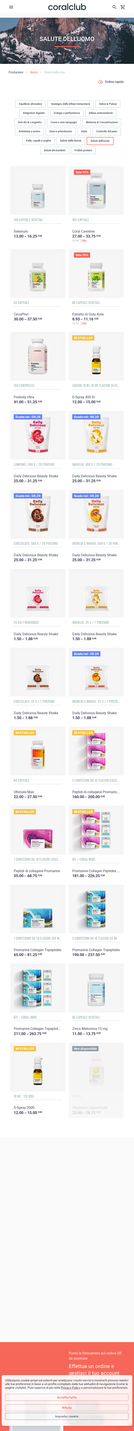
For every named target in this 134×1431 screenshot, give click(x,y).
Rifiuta (67, 1408)
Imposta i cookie (67, 1416)
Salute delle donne (70, 140)
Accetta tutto (67, 1397)
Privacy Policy (70, 1388)
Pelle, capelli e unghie (38, 140)
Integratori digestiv (34, 113)
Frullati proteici (83, 150)
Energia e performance (67, 113)
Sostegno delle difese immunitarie (70, 104)
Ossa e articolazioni (60, 131)
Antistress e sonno (29, 131)
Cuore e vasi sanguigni (64, 122)
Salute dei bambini (54, 150)
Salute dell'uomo (100, 140)
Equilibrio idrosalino (30, 104)
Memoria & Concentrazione (102, 122)
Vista (84, 131)
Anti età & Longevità (30, 122)
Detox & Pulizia (108, 104)
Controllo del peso (106, 131)
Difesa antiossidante (101, 113)
